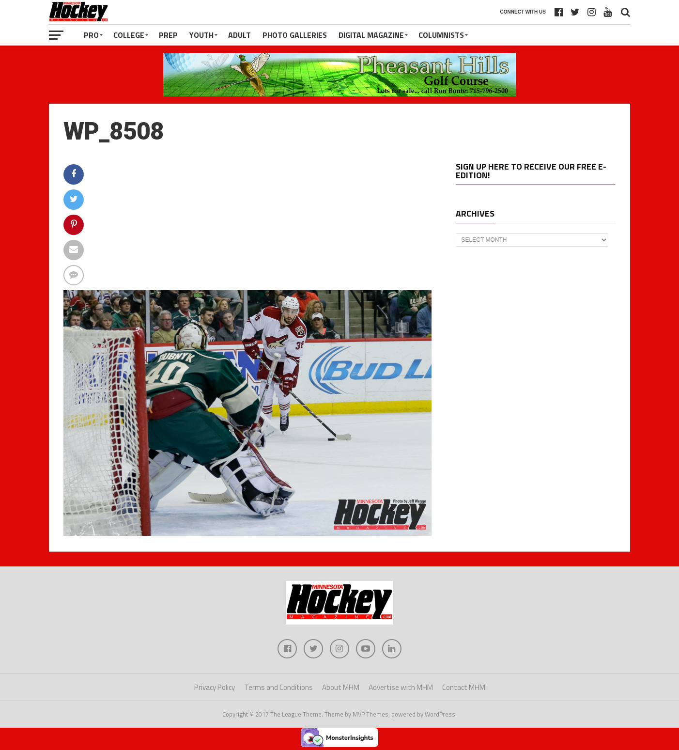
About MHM (340, 687)
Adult (239, 35)
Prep (168, 35)
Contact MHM (463, 687)
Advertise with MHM (401, 687)
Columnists (441, 35)
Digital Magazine (371, 35)
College (128, 35)
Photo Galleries (294, 35)
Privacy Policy (214, 687)
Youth (201, 35)
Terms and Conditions (278, 687)
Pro (91, 35)
